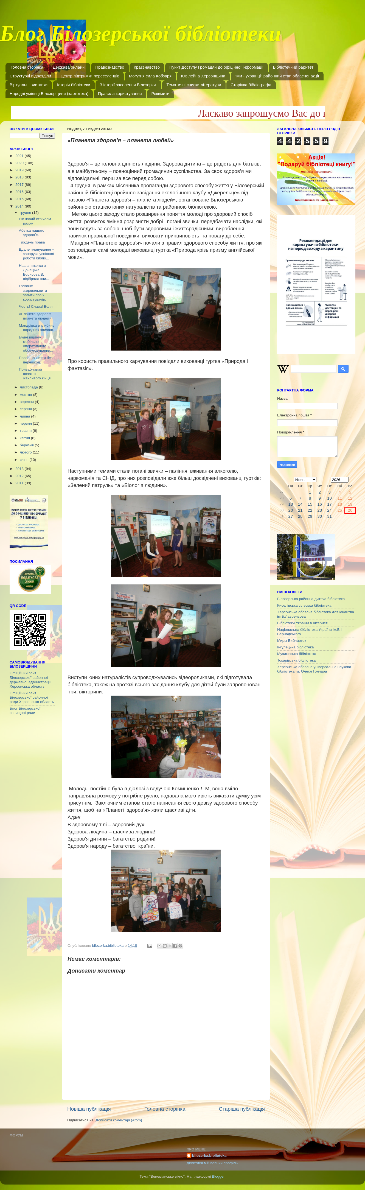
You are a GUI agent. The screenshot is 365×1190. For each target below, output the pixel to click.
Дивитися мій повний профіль (212, 1163)
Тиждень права (32, 242)
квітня (25, 438)
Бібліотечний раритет (293, 67)
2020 (20, 163)
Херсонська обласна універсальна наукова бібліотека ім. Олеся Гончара (314, 669)
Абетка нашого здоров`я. (31, 232)
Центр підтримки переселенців (90, 76)
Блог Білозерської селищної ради (25, 710)
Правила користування (120, 93)
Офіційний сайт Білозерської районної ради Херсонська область (32, 697)
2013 (20, 469)
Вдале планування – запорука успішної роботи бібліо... (36, 253)
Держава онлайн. (69, 67)
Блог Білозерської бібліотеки (140, 37)
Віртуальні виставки (28, 84)
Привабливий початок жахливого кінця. (35, 373)
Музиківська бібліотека (296, 654)
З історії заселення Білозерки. (128, 84)
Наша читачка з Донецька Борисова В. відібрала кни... (34, 272)
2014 (20, 206)
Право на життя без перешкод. (36, 360)
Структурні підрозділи (30, 76)
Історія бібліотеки (73, 84)
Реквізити (160, 93)
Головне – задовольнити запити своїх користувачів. (33, 292)
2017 (20, 185)
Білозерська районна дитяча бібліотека (311, 599)
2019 (20, 170)
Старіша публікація (242, 1109)
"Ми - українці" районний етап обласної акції (277, 76)
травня (26, 431)
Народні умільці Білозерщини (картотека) (49, 93)
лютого (26, 452)
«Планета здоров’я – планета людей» (36, 316)
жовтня (26, 395)
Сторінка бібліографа (251, 84)
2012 (20, 476)
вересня (27, 402)
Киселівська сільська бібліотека (304, 605)
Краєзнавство (147, 67)
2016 (20, 192)
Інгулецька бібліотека (295, 647)
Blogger (218, 1176)
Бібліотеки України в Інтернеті (302, 623)
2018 (20, 177)
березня (27, 445)
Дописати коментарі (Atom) (119, 1120)
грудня (26, 213)
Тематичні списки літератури (193, 84)
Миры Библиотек (291, 641)
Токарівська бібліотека (296, 660)
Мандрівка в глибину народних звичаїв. (37, 327)
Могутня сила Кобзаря (150, 76)
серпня (26, 409)
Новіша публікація (89, 1109)
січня (24, 460)
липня (25, 416)
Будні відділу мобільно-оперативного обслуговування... (36, 344)
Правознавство (109, 67)
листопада (29, 387)
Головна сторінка (27, 67)
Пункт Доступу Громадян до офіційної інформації (216, 67)
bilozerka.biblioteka (209, 1155)
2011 (20, 483)
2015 (20, 199)
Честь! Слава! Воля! (36, 306)
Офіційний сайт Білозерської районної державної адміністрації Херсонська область (30, 679)
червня (26, 423)
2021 (20, 156)
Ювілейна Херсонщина (203, 76)
